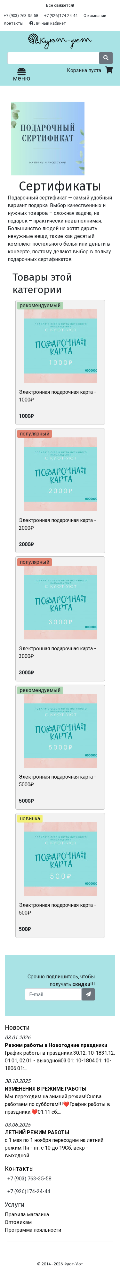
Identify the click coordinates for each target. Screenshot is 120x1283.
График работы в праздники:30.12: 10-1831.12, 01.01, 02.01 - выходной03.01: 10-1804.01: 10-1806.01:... (60, 1060)
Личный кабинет (47, 23)
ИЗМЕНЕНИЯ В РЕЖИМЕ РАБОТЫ (45, 1089)
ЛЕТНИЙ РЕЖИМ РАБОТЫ (37, 1132)
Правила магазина (27, 1214)
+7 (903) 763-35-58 (21, 15)
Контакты (13, 23)
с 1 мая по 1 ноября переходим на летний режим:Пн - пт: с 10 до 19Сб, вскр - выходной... (54, 1148)
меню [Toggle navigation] (21, 75)
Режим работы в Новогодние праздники (56, 1045)
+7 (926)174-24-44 (60, 15)
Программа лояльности (33, 1230)
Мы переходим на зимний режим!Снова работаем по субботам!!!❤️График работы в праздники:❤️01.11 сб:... (57, 1104)
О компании (95, 15)
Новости (17, 1027)
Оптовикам (18, 1222)
